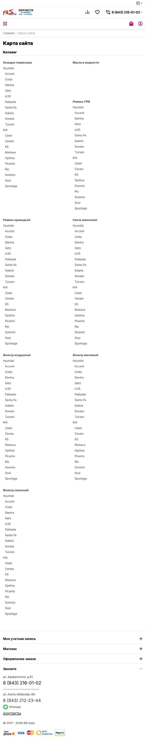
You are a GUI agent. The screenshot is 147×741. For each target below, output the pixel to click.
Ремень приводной (16, 220)
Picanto (10, 163)
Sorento (10, 174)
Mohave (10, 152)
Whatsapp (12, 706)
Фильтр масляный (85, 355)
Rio (7, 169)
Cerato (9, 141)
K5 (6, 146)
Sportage (11, 186)
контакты (12, 713)
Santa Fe (10, 107)
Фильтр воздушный (17, 355)
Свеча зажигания (85, 220)
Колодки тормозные (17, 62)
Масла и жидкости (86, 62)
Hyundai (8, 68)
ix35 (8, 96)
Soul (8, 180)
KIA (5, 130)
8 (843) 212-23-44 (22, 700)
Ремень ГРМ (81, 101)
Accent (9, 73)
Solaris (9, 113)
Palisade (10, 101)
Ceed (8, 135)
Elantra (9, 85)
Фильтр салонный (16, 490)
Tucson (9, 124)
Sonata (9, 118)
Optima (10, 158)
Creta (8, 79)
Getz (8, 90)
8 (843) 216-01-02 (22, 682)
